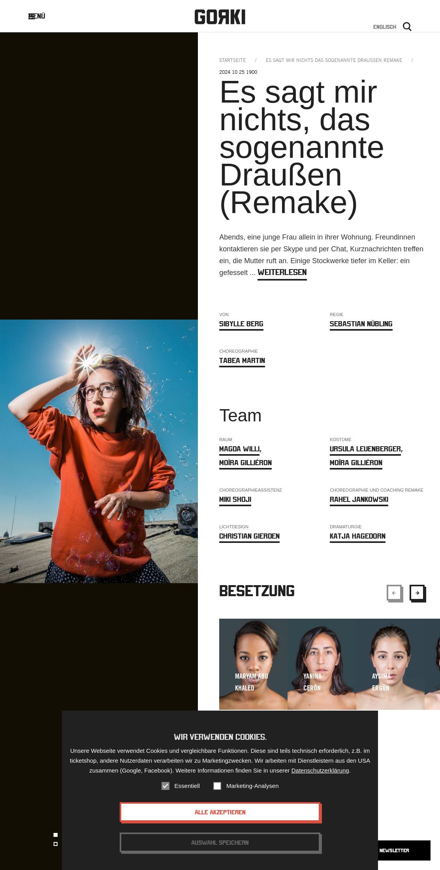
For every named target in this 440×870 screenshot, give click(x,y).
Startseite (232, 60)
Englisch (384, 26)
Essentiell (187, 785)
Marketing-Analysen (252, 785)
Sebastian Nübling (361, 323)
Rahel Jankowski (359, 499)
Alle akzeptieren (220, 812)
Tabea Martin (242, 360)
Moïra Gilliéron (245, 462)
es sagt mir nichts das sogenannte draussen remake (334, 60)
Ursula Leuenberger (365, 448)
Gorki (220, 16)
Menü (42, 16)
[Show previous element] (394, 593)
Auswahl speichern (220, 842)
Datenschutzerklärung (320, 770)
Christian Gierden (249, 536)
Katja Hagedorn (357, 536)
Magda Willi (239, 448)
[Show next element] (417, 593)
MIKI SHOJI (235, 499)
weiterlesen (282, 272)
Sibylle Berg (241, 323)
